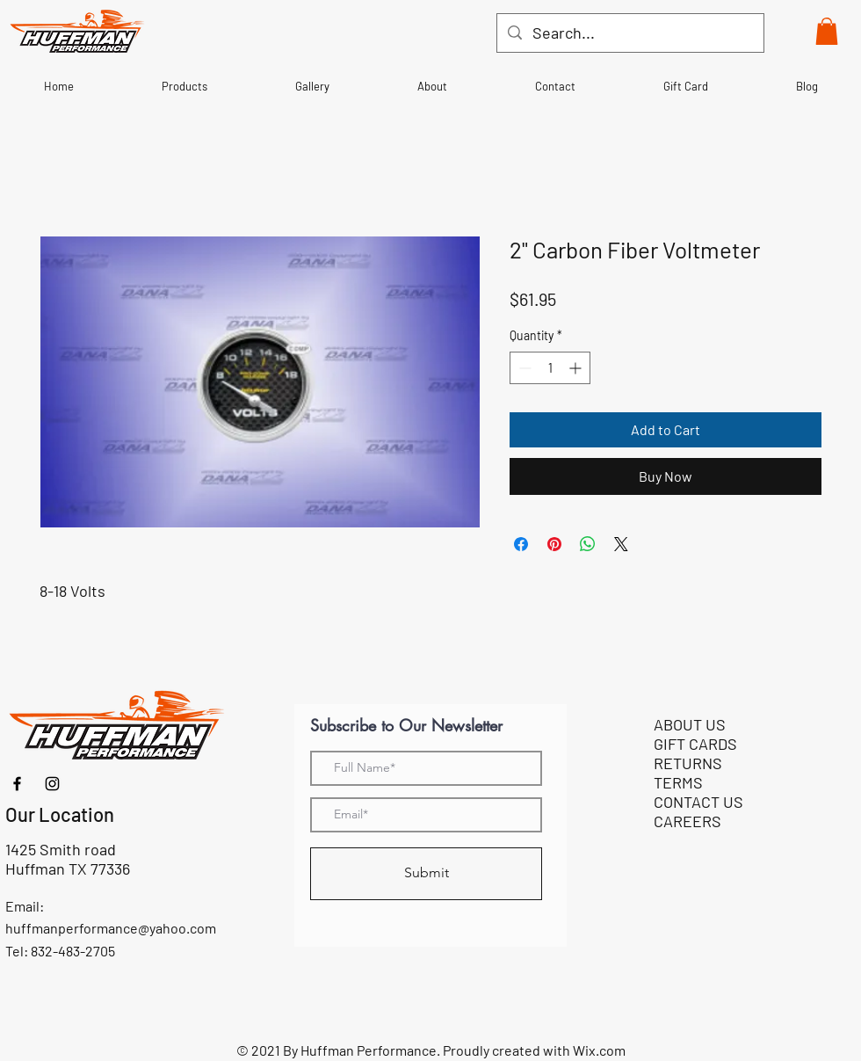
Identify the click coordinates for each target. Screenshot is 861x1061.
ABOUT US (690, 724)
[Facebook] (17, 783)
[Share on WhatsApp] (587, 544)
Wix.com (599, 1050)
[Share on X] (621, 544)
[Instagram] (52, 783)
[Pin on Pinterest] (554, 544)
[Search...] (629, 33)
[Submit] (426, 873)
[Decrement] (523, 367)
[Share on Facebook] (521, 544)
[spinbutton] (550, 367)
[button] (826, 31)
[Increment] (577, 367)
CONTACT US (698, 801)
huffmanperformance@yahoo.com (110, 927)
